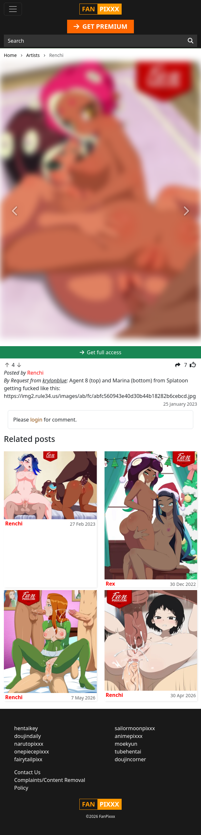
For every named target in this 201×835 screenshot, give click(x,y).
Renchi (14, 523)
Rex (110, 583)
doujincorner (130, 759)
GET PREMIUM (100, 26)
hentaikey (26, 728)
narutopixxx (28, 743)
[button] (15, 211)
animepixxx (129, 736)
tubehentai (128, 751)
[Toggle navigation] (13, 9)
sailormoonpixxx (135, 728)
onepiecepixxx (31, 751)
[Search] (190, 41)
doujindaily (27, 736)
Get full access (100, 352)
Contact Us (27, 772)
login (36, 419)
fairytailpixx (28, 759)
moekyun (126, 743)
